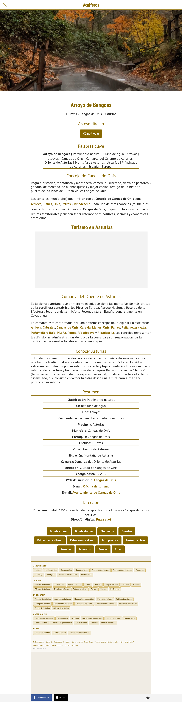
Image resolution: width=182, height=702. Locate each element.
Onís (57, 204)
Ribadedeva (86, 332)
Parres (66, 204)
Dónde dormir (84, 531)
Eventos (127, 531)
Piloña (61, 332)
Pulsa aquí (103, 519)
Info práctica (110, 540)
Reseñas (66, 549)
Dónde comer (58, 531)
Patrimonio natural (82, 540)
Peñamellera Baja (43, 332)
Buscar (102, 549)
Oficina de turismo (96, 486)
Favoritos (85, 549)
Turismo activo (135, 540)
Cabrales (49, 327)
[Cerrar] (5, 5)
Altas (118, 549)
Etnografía (107, 531)
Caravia (85, 327)
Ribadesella (82, 204)
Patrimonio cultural (49, 540)
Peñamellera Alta (134, 327)
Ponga (71, 332)
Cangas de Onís (67, 327)
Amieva (36, 204)
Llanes (47, 204)
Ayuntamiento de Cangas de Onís (96, 492)
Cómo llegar (91, 133)
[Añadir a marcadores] (147, 697)
